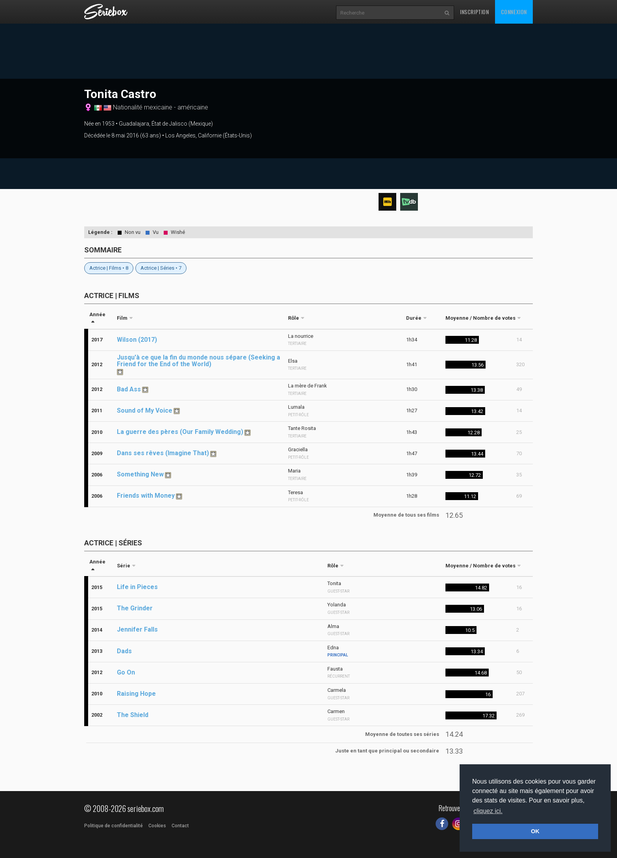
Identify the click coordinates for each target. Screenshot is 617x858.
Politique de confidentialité (113, 825)
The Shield (132, 715)
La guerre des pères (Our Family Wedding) (180, 431)
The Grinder (135, 608)
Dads (124, 651)
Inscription (474, 11)
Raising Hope (136, 693)
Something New (140, 474)
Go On (126, 672)
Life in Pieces (137, 587)
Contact (180, 825)
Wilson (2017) (137, 339)
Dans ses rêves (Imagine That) (163, 453)
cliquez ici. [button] (487, 811)
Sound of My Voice (144, 410)
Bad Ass (129, 389)
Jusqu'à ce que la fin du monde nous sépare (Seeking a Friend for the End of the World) (198, 360)
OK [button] (535, 831)
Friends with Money (146, 495)
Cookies (157, 825)
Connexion (514, 11)
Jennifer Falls (137, 629)
